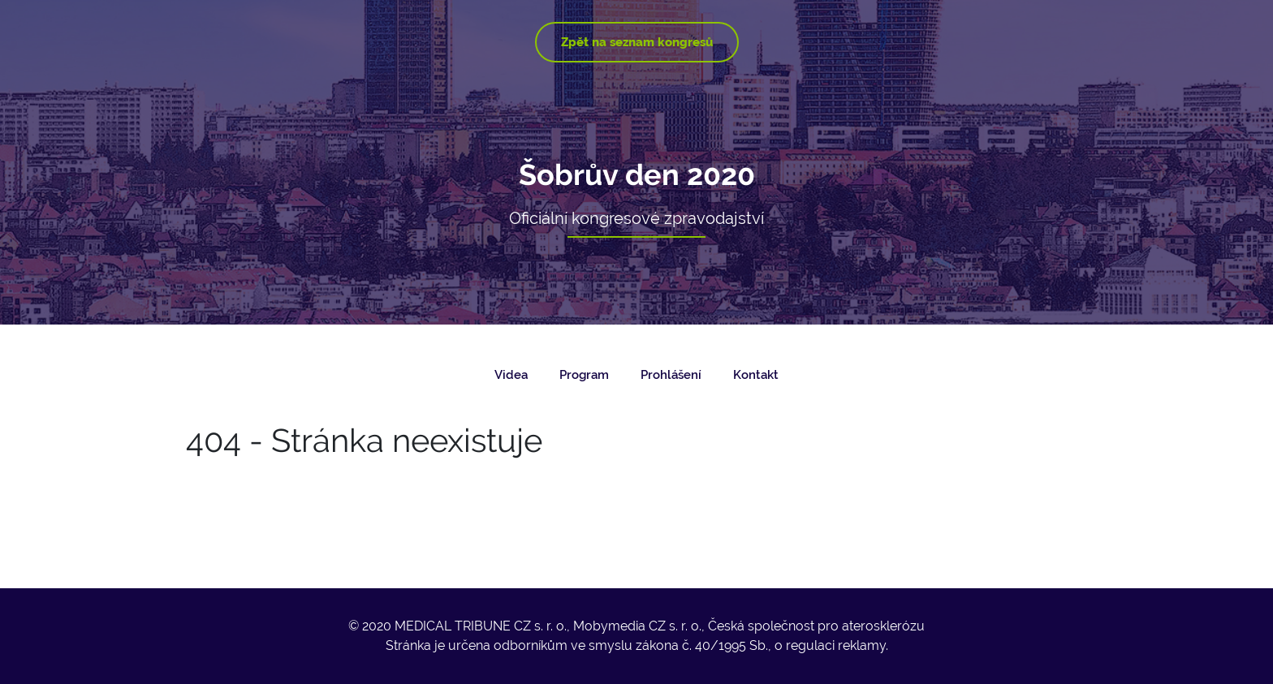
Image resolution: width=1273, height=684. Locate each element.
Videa (511, 375)
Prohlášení (671, 375)
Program (584, 375)
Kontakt (756, 375)
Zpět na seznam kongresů (637, 42)
